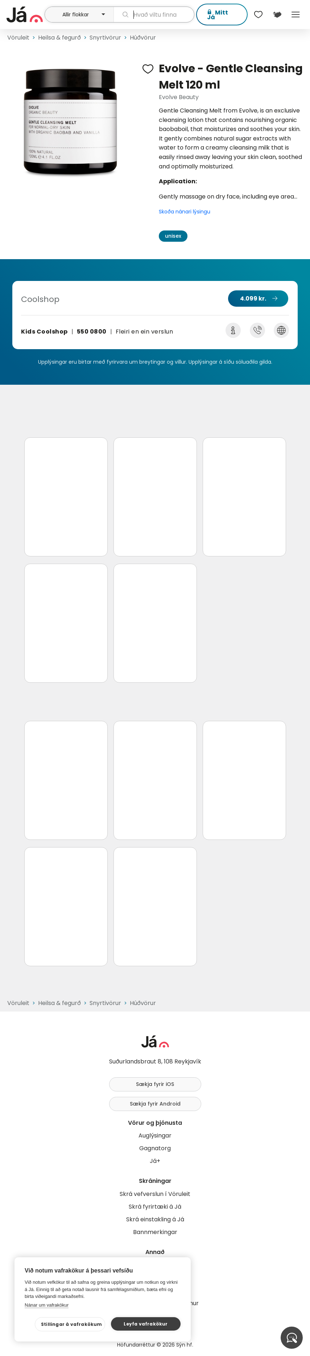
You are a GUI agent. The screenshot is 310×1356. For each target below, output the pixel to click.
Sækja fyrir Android (155, 1103)
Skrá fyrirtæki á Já (155, 1206)
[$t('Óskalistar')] (258, 15)
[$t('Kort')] (277, 15)
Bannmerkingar (155, 1232)
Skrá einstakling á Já (155, 1219)
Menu (295, 15)
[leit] (154, 14)
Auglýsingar (155, 1135)
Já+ (155, 1161)
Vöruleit (18, 37)
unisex (173, 236)
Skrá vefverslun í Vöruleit (155, 1194)
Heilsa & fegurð (59, 37)
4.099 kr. (253, 298)
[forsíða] (25, 15)
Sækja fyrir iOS (155, 1084)
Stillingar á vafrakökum (71, 1324)
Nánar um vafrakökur (47, 1305)
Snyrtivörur (105, 37)
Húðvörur (143, 37)
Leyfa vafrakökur (146, 1324)
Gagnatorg (155, 1148)
